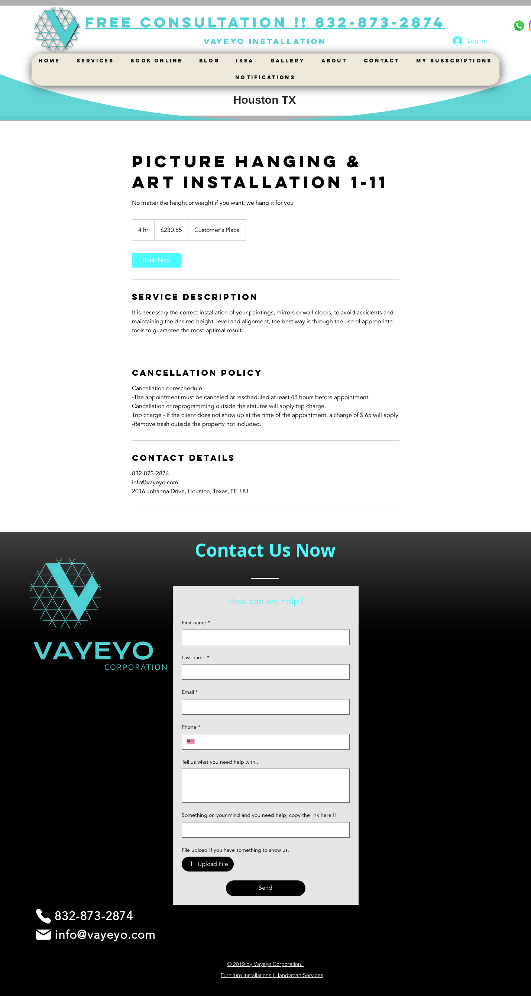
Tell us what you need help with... (221, 762)
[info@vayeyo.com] (95, 934)
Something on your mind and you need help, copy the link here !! (259, 815)
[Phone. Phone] (272, 741)
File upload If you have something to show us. (235, 850)
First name (196, 623)
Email (190, 692)
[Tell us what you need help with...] (265, 785)
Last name (195, 658)
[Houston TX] (264, 100)
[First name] (263, 637)
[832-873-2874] (84, 916)
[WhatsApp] (519, 25)
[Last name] (263, 671)
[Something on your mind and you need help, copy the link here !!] (263, 829)
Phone (191, 727)
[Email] (263, 706)
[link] (156, 260)
